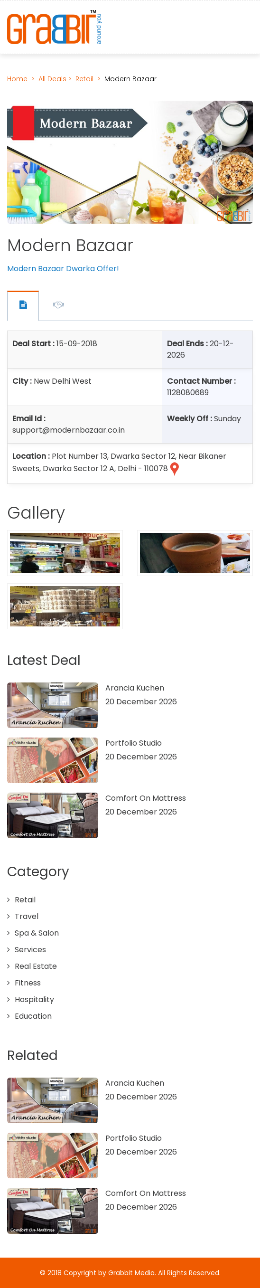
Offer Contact (23, 306)
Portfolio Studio (133, 743)
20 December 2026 (141, 701)
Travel (26, 916)
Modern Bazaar (130, 79)
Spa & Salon (37, 933)
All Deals (53, 79)
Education (33, 1016)
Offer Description (58, 306)
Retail (84, 79)
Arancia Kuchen (134, 687)
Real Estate (36, 966)
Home (17, 79)
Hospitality (34, 999)
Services (30, 949)
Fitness (28, 982)
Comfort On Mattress (145, 798)
